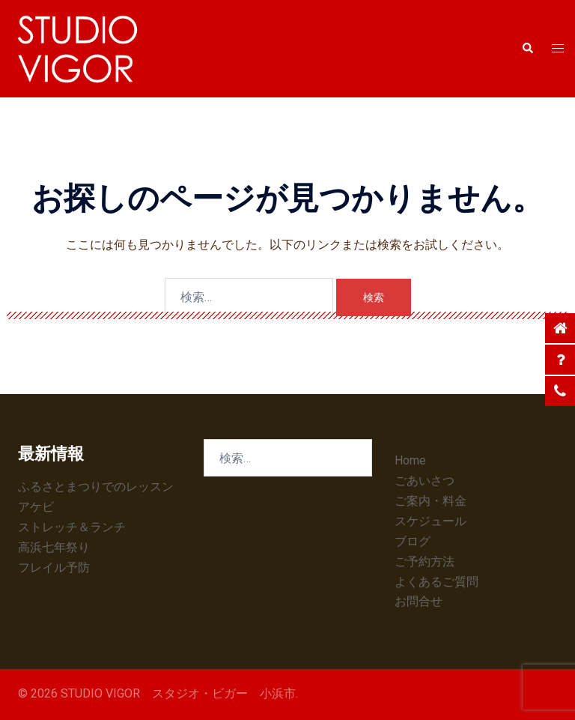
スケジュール (430, 521)
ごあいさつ (424, 481)
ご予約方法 (424, 561)
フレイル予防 (54, 567)
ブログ (413, 541)
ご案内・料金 (430, 501)
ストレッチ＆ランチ (72, 527)
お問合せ (418, 601)
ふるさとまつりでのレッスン (96, 487)
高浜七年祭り (54, 547)
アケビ (36, 507)
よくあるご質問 (436, 582)
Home (410, 460)
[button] (527, 49)
